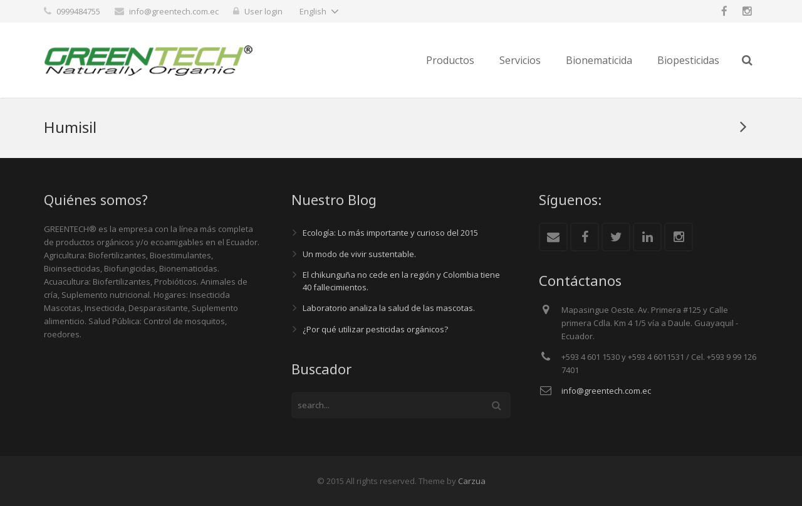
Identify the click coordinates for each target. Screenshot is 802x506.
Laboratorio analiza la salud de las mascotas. (389, 308)
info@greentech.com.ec (174, 11)
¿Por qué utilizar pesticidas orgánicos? (375, 329)
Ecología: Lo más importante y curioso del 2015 (390, 232)
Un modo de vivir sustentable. (359, 254)
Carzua (472, 481)
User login (263, 11)
